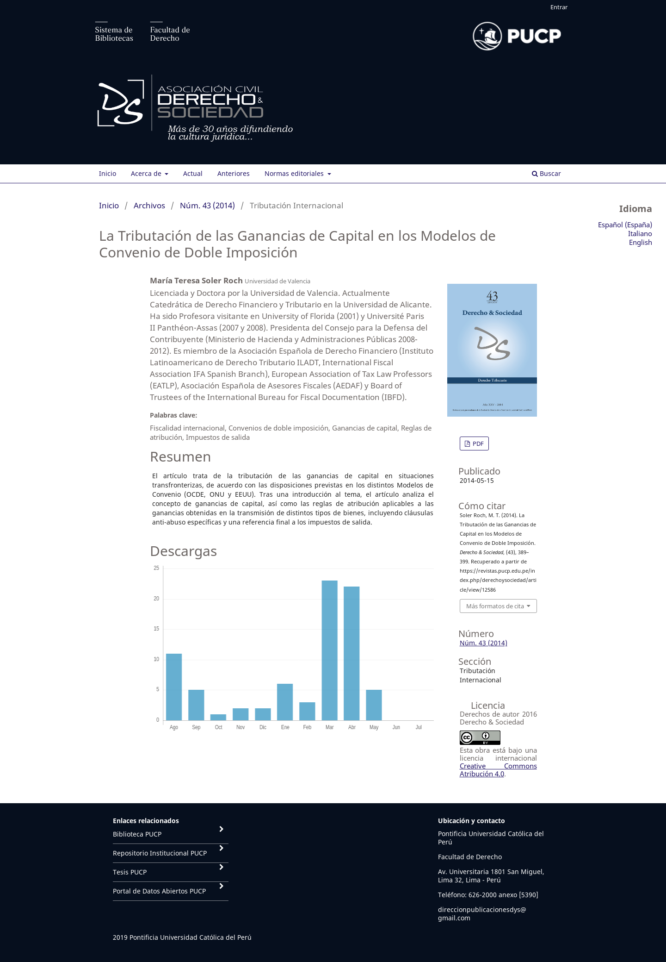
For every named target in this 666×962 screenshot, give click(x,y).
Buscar (546, 173)
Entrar (558, 7)
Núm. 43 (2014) (207, 205)
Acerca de (147, 173)
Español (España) (625, 224)
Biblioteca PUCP (137, 834)
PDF (477, 443)
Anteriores (233, 173)
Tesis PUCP (130, 872)
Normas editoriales (295, 173)
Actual (193, 173)
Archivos (149, 205)
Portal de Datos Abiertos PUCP (159, 891)
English (640, 242)
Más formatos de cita (495, 606)
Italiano (640, 233)
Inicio (107, 173)
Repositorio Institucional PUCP (160, 853)
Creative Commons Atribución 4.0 (498, 769)
